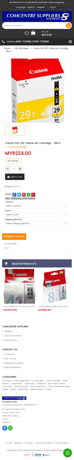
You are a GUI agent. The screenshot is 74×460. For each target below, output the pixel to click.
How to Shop (10, 358)
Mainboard (23, 389)
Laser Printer (29, 383)
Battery (13, 389)
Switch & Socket (21, 386)
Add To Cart (16, 176)
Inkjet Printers (16, 383)
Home (7, 48)
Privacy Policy (10, 340)
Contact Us (9, 354)
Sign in (53, 7)
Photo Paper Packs (38, 386)
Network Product (37, 389)
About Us (8, 331)
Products (29, 443)
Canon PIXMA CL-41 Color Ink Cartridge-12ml (20, 306)
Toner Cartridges (53, 380)
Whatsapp (10, 428)
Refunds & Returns (12, 367)
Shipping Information (13, 363)
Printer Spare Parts (21, 380)
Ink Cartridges (21, 48)
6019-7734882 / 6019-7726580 (32, 41)
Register (41, 7)
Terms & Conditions (13, 335)
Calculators (7, 386)
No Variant (12, 160)
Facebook (4, 428)
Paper (48, 389)
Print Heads (7, 380)
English (31, 7)
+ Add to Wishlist (16, 147)
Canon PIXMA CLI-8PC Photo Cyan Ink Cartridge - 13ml (54, 306)
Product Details (14, 236)
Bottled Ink (41, 383)
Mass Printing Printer (56, 383)
